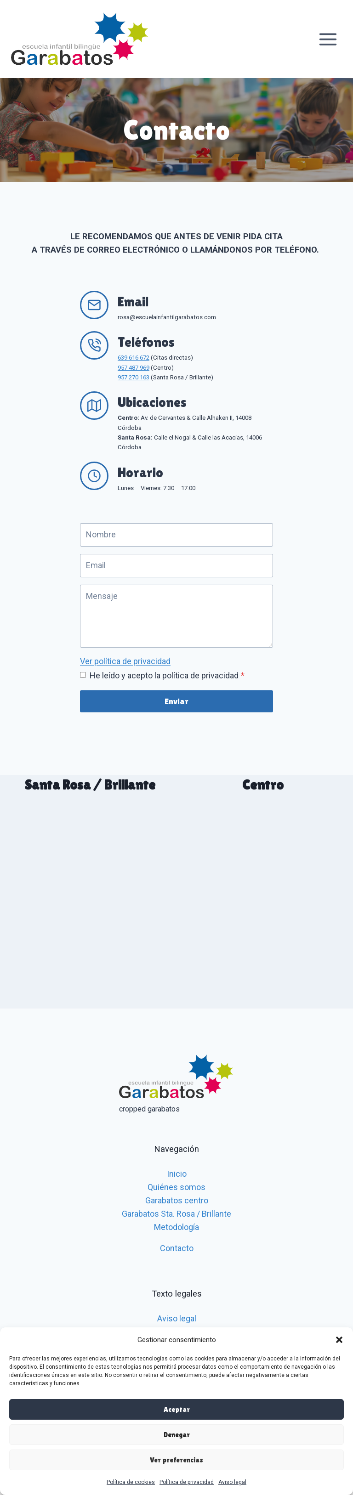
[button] (339, 1339)
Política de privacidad (186, 1482)
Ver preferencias (176, 1460)
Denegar (177, 1435)
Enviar (176, 701)
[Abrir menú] (327, 39)
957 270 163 (133, 377)
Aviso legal (232, 1482)
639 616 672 (133, 357)
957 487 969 (133, 367)
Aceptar (177, 1409)
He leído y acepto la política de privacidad (167, 675)
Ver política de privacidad (125, 661)
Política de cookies (131, 1482)
